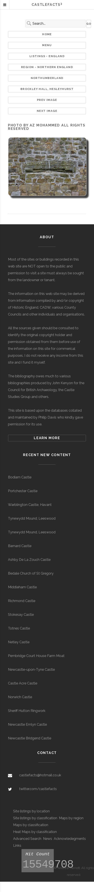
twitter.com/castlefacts (38, 789)
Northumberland (47, 78)
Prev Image (47, 100)
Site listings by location (31, 811)
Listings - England (47, 56)
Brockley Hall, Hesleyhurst (47, 89)
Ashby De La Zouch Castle (29, 560)
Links (17, 845)
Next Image (47, 110)
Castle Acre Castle (22, 683)
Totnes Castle (19, 628)
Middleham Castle (22, 587)
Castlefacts (47, 5)
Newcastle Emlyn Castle (27, 724)
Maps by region (71, 818)
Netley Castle (18, 642)
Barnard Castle (19, 546)
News (47, 839)
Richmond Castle (21, 601)
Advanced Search (27, 839)
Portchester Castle (22, 491)
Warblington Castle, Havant (30, 505)
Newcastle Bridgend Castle (29, 738)
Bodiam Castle (19, 477)
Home (47, 34)
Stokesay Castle (21, 615)
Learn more (47, 438)
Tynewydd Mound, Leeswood (31, 518)
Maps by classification (30, 825)
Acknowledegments (70, 839)
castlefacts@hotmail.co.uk (40, 775)
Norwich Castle (20, 697)
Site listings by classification (35, 818)
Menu (47, 45)
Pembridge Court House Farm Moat (36, 656)
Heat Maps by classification (35, 832)
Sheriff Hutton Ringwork (26, 711)
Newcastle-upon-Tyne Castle (31, 669)
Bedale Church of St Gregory (31, 573)
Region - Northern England (47, 67)
